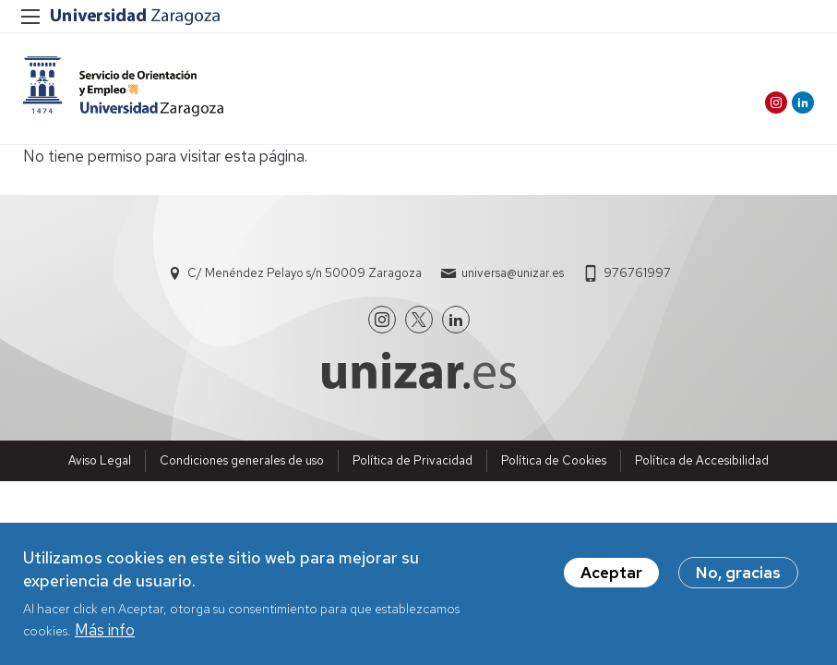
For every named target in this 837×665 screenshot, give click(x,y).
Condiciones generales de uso (242, 460)
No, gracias (738, 572)
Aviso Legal (99, 460)
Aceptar (611, 572)
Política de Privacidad (412, 460)
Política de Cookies (553, 460)
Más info (105, 630)
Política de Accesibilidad (702, 460)
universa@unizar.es (512, 273)
